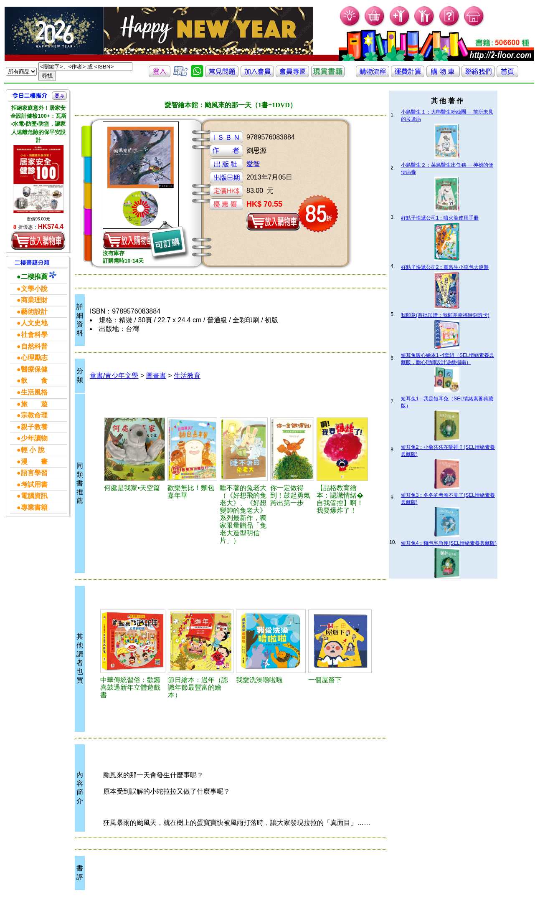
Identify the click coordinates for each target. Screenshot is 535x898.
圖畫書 (156, 375)
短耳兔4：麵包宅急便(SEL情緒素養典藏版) (449, 543)
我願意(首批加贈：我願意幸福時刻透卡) (445, 315)
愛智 (253, 163)
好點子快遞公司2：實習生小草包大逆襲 (445, 267)
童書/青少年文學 (114, 375)
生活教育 (187, 375)
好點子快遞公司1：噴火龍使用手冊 (440, 218)
